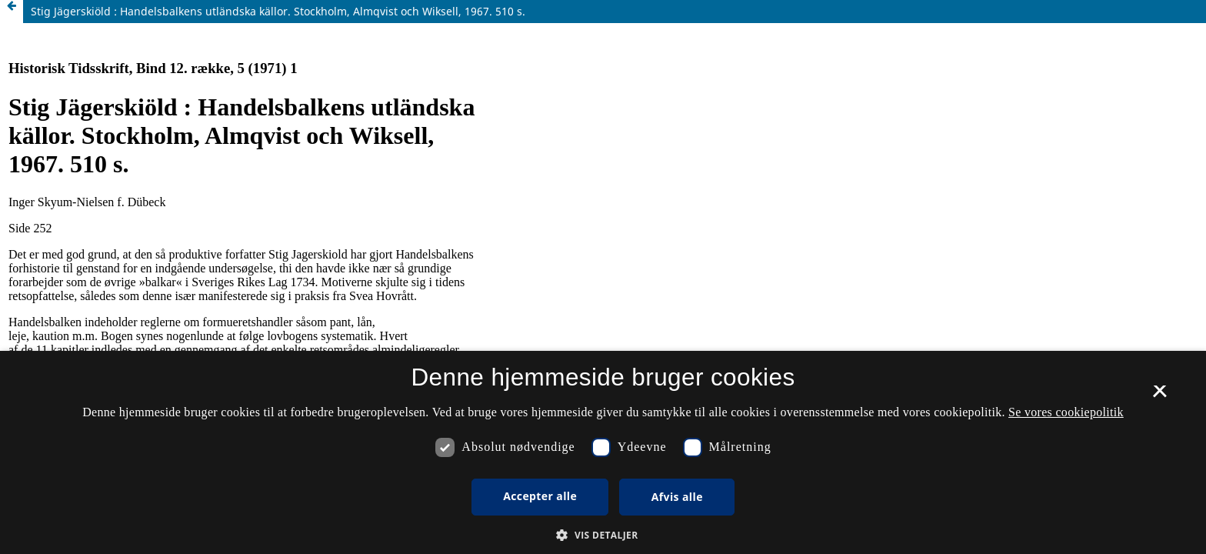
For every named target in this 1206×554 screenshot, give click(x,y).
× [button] (1159, 396)
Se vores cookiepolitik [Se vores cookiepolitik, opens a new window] (1066, 412)
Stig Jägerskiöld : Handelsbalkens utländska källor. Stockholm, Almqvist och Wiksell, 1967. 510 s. (278, 11)
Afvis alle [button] (677, 496)
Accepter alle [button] (540, 496)
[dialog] (603, 452)
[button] (603, 535)
